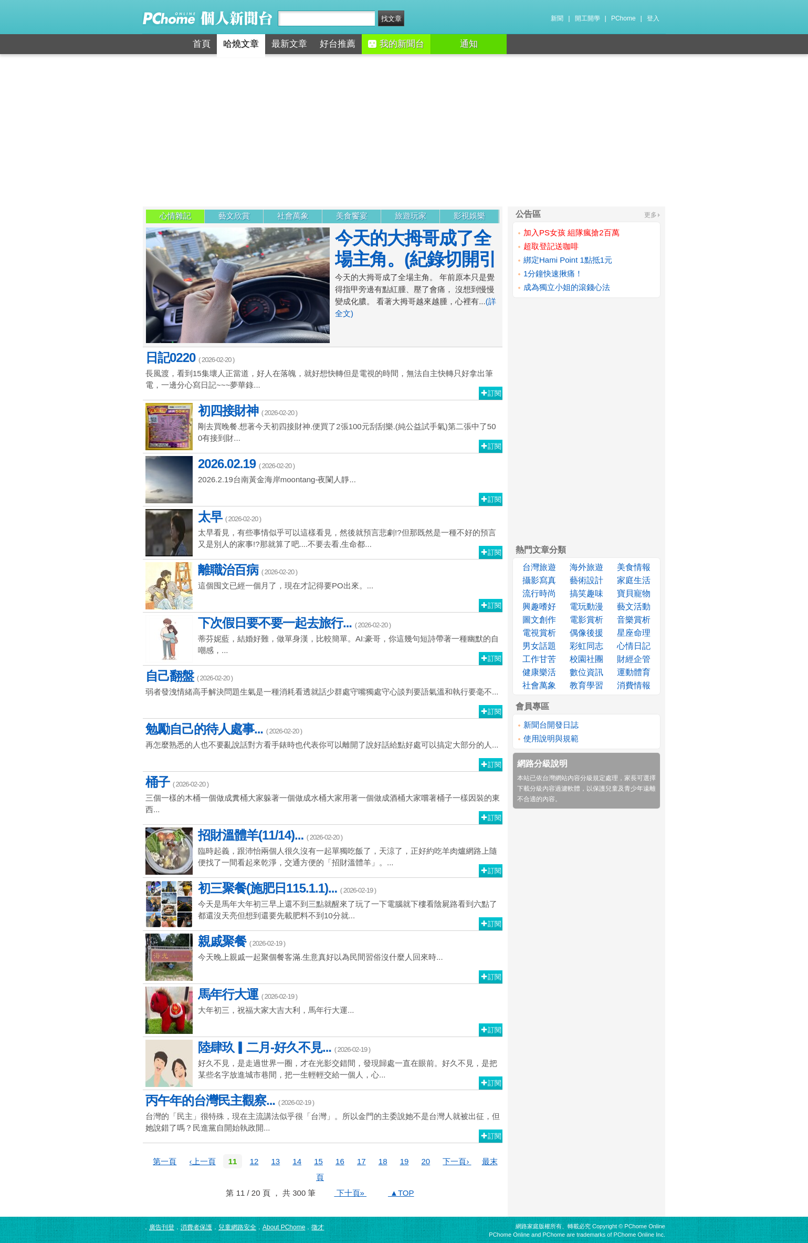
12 (254, 1161)
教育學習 (586, 685)
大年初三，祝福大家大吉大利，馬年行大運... (322, 1010)
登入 (653, 18)
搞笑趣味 (586, 593)
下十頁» (350, 1192)
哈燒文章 (241, 44)
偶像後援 (586, 632)
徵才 (317, 1227)
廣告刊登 (161, 1227)
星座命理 (633, 632)
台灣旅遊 (539, 567)
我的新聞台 (396, 44)
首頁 (202, 44)
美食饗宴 (352, 215)
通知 (469, 44)
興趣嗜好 (539, 606)
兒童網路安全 (237, 1227)
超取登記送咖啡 (551, 246)
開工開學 (587, 18)
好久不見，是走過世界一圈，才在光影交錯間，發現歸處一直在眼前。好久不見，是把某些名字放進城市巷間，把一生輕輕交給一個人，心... (322, 1063)
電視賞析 (539, 632)
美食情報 (633, 567)
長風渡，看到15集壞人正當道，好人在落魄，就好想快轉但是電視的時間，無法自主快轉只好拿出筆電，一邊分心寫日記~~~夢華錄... (322, 369)
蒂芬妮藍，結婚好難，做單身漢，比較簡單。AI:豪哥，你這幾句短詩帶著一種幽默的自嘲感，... (322, 638)
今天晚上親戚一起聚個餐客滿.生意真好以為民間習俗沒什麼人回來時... (322, 957)
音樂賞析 (633, 619)
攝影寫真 (539, 580)
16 (339, 1161)
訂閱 (490, 393)
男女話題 (539, 645)
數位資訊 (586, 672)
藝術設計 (586, 580)
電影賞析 (586, 619)
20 (426, 1161)
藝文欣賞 (234, 215)
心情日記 (633, 645)
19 (404, 1161)
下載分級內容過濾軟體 (548, 788)
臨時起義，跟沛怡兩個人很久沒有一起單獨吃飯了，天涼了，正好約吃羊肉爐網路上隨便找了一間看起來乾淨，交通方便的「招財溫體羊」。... (322, 851)
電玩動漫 (586, 606)
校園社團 (586, 659)
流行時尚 (539, 593)
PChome (623, 18)
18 (383, 1161)
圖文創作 (539, 619)
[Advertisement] (404, 130)
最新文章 (289, 44)
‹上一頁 (203, 1161)
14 (296, 1161)
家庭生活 (633, 580)
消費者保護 (196, 1227)
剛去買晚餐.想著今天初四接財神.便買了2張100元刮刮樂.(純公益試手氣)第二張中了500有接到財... (322, 426)
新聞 (557, 18)
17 (361, 1161)
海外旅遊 (586, 567)
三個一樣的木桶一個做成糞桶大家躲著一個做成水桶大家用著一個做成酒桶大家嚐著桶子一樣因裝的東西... (322, 794)
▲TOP (401, 1192)
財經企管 (633, 659)
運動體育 (633, 672)
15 (318, 1161)
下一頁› (457, 1161)
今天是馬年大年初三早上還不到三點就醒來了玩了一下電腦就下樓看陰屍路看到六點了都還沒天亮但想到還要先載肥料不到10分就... (322, 904)
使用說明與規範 (551, 738)
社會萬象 (293, 215)
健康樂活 (539, 672)
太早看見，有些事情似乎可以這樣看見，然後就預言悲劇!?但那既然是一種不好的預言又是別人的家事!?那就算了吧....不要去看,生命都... (322, 532)
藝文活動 (633, 606)
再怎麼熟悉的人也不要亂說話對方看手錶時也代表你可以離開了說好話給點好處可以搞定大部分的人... (322, 735)
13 (275, 1161)
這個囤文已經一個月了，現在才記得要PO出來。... (322, 585)
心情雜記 (175, 215)
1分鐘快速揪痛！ (553, 273)
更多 (650, 215)
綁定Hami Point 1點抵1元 (567, 259)
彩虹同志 (586, 645)
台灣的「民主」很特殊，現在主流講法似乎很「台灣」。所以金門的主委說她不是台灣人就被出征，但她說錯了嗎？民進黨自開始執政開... (322, 1112)
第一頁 (164, 1161)
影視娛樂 (469, 215)
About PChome (284, 1227)
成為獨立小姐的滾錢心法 (566, 287)
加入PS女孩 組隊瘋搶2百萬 (571, 232)
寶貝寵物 (633, 593)
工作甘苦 (539, 659)
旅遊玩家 (410, 215)
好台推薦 (337, 44)
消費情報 (633, 685)
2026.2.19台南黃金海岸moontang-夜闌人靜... (322, 479)
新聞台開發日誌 (551, 724)
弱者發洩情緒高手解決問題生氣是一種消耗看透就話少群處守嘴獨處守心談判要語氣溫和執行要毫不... (322, 682)
